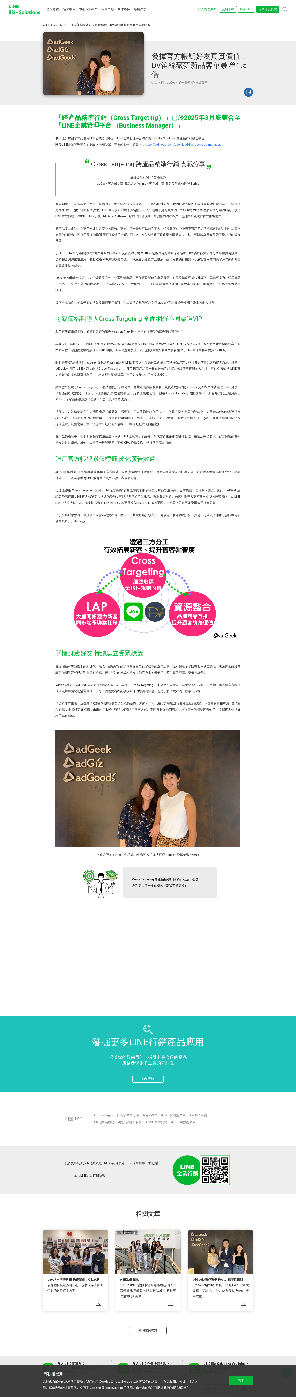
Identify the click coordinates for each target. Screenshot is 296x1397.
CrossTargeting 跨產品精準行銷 (117, 1115)
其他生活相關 (105, 1122)
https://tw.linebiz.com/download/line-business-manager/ (183, 144)
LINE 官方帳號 (157, 1122)
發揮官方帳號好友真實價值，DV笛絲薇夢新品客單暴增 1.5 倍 (112, 25)
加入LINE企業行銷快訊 (89, 1175)
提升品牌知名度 (131, 1122)
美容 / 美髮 (199, 1115)
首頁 (46, 25)
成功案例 (59, 25)
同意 (241, 1381)
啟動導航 (148, 1079)
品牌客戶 (151, 1115)
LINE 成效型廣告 (184, 1122)
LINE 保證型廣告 (174, 1115)
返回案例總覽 (148, 1330)
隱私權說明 (180, 1388)
